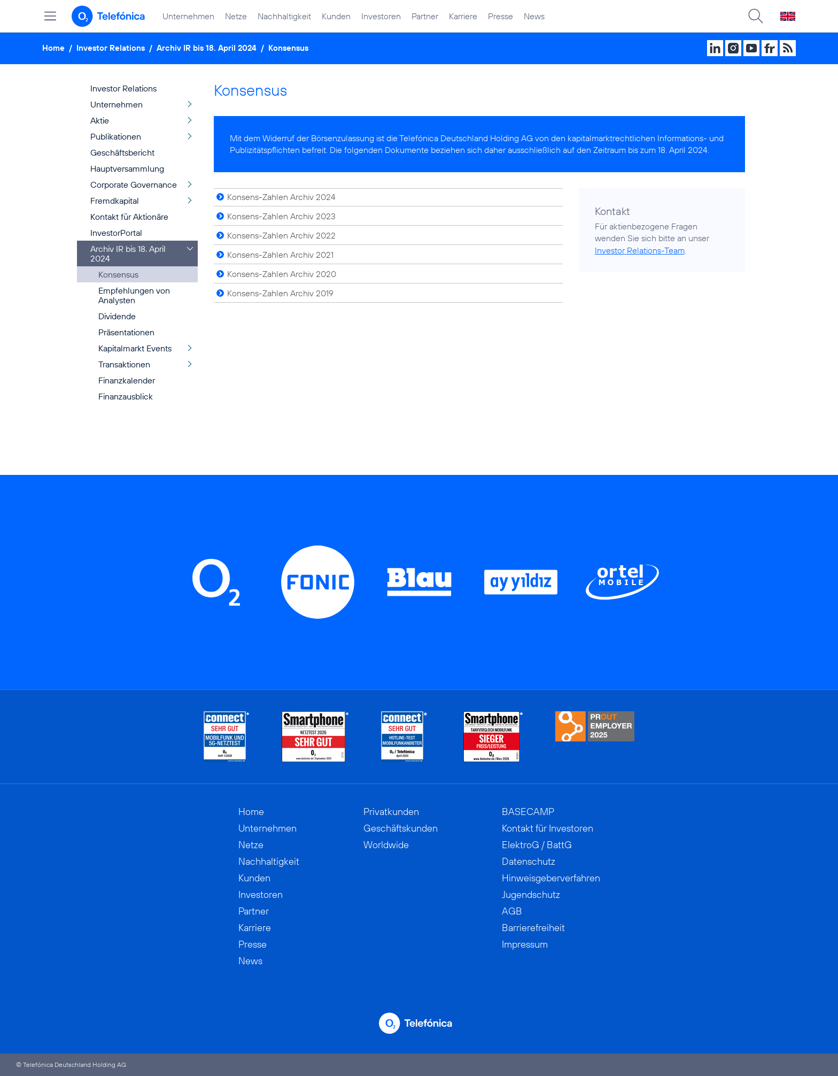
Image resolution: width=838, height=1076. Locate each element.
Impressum (525, 944)
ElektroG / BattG (537, 845)
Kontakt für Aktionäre (129, 216)
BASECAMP (528, 811)
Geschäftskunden (400, 828)
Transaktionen (124, 364)
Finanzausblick (125, 396)
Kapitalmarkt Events (135, 348)
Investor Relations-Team (640, 250)
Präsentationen (126, 332)
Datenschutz (528, 861)
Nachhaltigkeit (284, 16)
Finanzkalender (126, 380)
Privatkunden (391, 811)
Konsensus (288, 48)
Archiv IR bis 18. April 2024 (207, 48)
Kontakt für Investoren (547, 828)
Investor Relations (110, 48)
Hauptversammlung (127, 168)
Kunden (336, 16)
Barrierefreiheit (533, 927)
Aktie (99, 120)
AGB (512, 911)
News (534, 16)
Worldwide (386, 845)
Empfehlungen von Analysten (134, 295)
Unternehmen (188, 16)
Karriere (463, 16)
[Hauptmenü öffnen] (50, 16)
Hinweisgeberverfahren (551, 878)
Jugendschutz (531, 894)
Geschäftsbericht (122, 152)
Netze (236, 16)
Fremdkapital (114, 200)
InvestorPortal (116, 232)
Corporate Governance (133, 184)
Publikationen (115, 136)
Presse (500, 16)
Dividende (117, 316)
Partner (425, 16)
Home (53, 48)
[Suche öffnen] (756, 16)
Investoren (381, 16)
